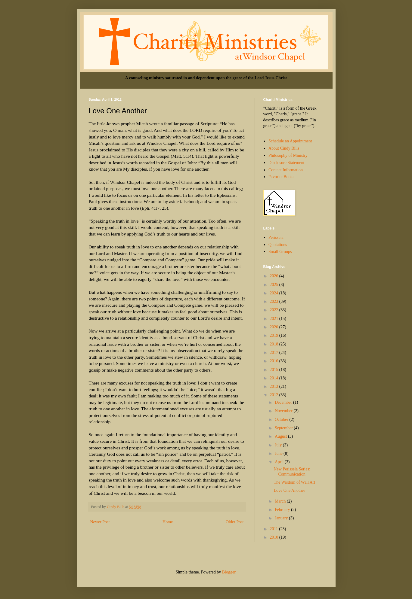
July (279, 445)
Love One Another (289, 490)
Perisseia (275, 237)
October (282, 419)
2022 (274, 310)
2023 (274, 301)
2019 (274, 335)
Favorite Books (281, 177)
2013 (274, 386)
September (284, 428)
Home (168, 522)
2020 (274, 327)
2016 (274, 361)
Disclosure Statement (286, 162)
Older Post (235, 522)
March (281, 501)
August (281, 436)
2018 (274, 344)
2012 (274, 395)
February (283, 509)
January (282, 518)
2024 (274, 293)
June (279, 453)
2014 (274, 378)
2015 (274, 369)
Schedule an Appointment (290, 141)
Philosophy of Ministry (288, 155)
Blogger (228, 572)
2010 (274, 537)
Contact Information (285, 170)
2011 (274, 529)
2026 (274, 276)
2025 (274, 284)
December (284, 402)
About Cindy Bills (283, 148)
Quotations (277, 244)
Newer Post (100, 522)
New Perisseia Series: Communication (292, 471)
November (284, 411)
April (280, 462)
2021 (274, 318)
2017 (274, 352)
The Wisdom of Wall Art (294, 482)
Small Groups (280, 251)
